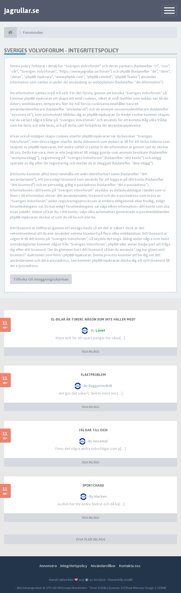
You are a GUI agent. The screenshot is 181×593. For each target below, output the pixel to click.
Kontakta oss (129, 565)
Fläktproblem (93, 375)
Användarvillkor (103, 565)
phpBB (128, 580)
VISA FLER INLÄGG (90, 539)
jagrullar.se (21, 10)
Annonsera (48, 565)
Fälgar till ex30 (93, 430)
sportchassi (93, 485)
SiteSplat (99, 580)
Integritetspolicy (73, 565)
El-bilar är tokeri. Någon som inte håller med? (93, 319)
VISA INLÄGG (90, 351)
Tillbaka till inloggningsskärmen (41, 279)
